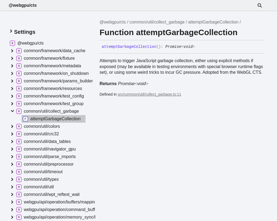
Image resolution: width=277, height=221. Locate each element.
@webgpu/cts (23, 5)
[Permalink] (199, 47)
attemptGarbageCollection (213, 22)
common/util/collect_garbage (157, 22)
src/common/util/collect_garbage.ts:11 (149, 94)
